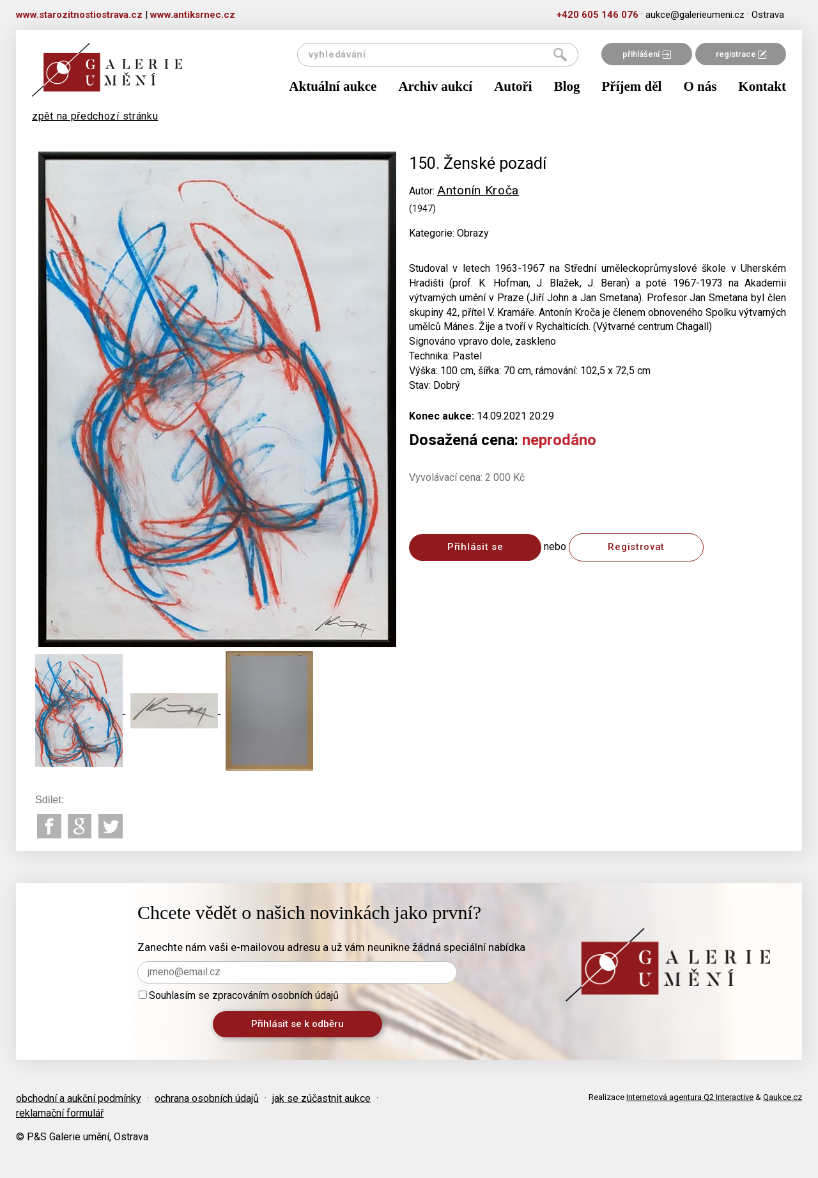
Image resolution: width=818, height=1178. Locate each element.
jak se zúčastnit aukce (321, 1098)
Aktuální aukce (332, 86)
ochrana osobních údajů (207, 1098)
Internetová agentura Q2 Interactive (689, 1097)
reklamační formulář (60, 1113)
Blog (567, 86)
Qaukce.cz (782, 1097)
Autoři (513, 86)
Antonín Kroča (478, 190)
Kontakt (762, 86)
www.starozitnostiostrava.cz (79, 14)
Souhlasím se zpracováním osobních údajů (239, 995)
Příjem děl (632, 86)
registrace (741, 54)
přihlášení (646, 54)
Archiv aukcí (435, 86)
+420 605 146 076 (597, 14)
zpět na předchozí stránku (95, 116)
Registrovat (636, 547)
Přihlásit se (475, 547)
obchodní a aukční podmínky (78, 1098)
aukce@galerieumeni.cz (695, 14)
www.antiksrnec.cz (192, 14)
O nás (699, 86)
